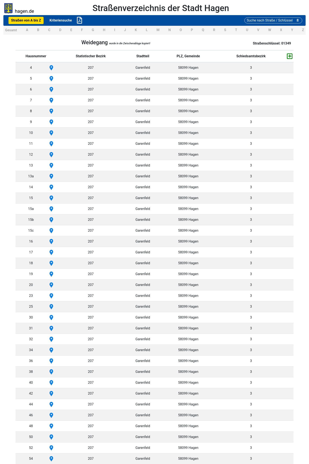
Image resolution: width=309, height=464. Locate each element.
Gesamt (11, 30)
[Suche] (273, 20)
